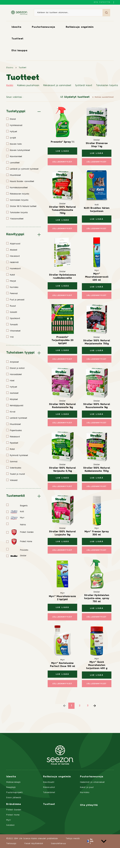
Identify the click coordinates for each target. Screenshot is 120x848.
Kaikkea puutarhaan (28, 85)
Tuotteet (17, 39)
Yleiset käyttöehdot (33, 844)
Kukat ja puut (87, 787)
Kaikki (9, 85)
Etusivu (9, 68)
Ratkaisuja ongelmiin (80, 27)
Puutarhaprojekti (14, 792)
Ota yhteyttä (102, 2)
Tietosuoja (11, 844)
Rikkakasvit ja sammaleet (57, 85)
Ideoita (16, 27)
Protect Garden (13, 810)
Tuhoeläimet (49, 792)
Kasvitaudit (48, 782)
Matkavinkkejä (13, 782)
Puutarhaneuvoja (43, 27)
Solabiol (10, 825)
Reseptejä (11, 787)
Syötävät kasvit (83, 85)
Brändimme (13, 804)
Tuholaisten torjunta (107, 85)
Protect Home (13, 815)
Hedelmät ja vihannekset (92, 782)
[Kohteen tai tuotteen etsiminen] (68, 12)
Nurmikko (84, 792)
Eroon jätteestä (13, 798)
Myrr (8, 820)
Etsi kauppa (19, 51)
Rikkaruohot (49, 787)
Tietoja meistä (73, 839)
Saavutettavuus (58, 844)
